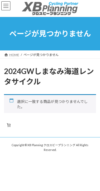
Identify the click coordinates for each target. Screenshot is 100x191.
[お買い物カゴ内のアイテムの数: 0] (8, 125)
